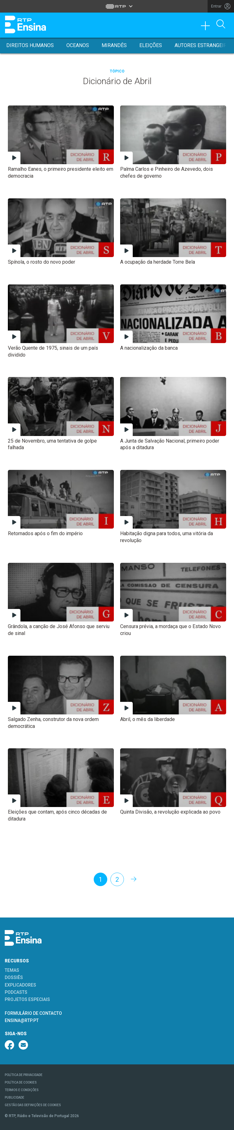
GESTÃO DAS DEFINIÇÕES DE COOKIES (33, 1105)
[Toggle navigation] (207, 27)
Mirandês (114, 45)
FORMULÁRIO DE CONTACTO (33, 1013)
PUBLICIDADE (14, 1097)
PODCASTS (16, 992)
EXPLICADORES (20, 984)
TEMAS (12, 970)
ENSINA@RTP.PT (22, 1020)
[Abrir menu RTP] (117, 6)
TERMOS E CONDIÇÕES (22, 1090)
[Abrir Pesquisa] (221, 24)
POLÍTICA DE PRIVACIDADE (23, 1075)
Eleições (150, 45)
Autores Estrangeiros (204, 45)
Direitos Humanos (30, 45)
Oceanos (77, 45)
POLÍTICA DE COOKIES (21, 1082)
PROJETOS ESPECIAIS (27, 999)
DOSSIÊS (14, 977)
